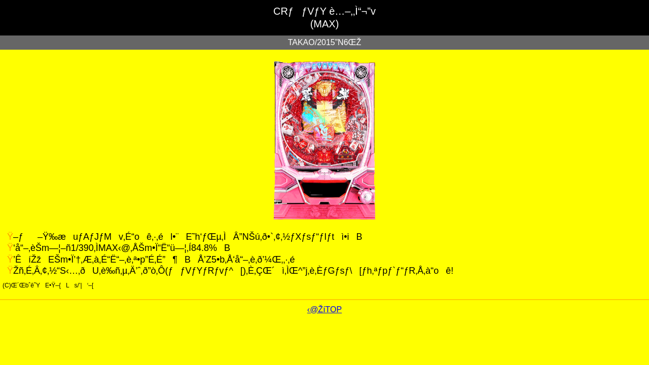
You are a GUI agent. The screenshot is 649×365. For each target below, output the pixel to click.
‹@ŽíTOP (324, 309)
